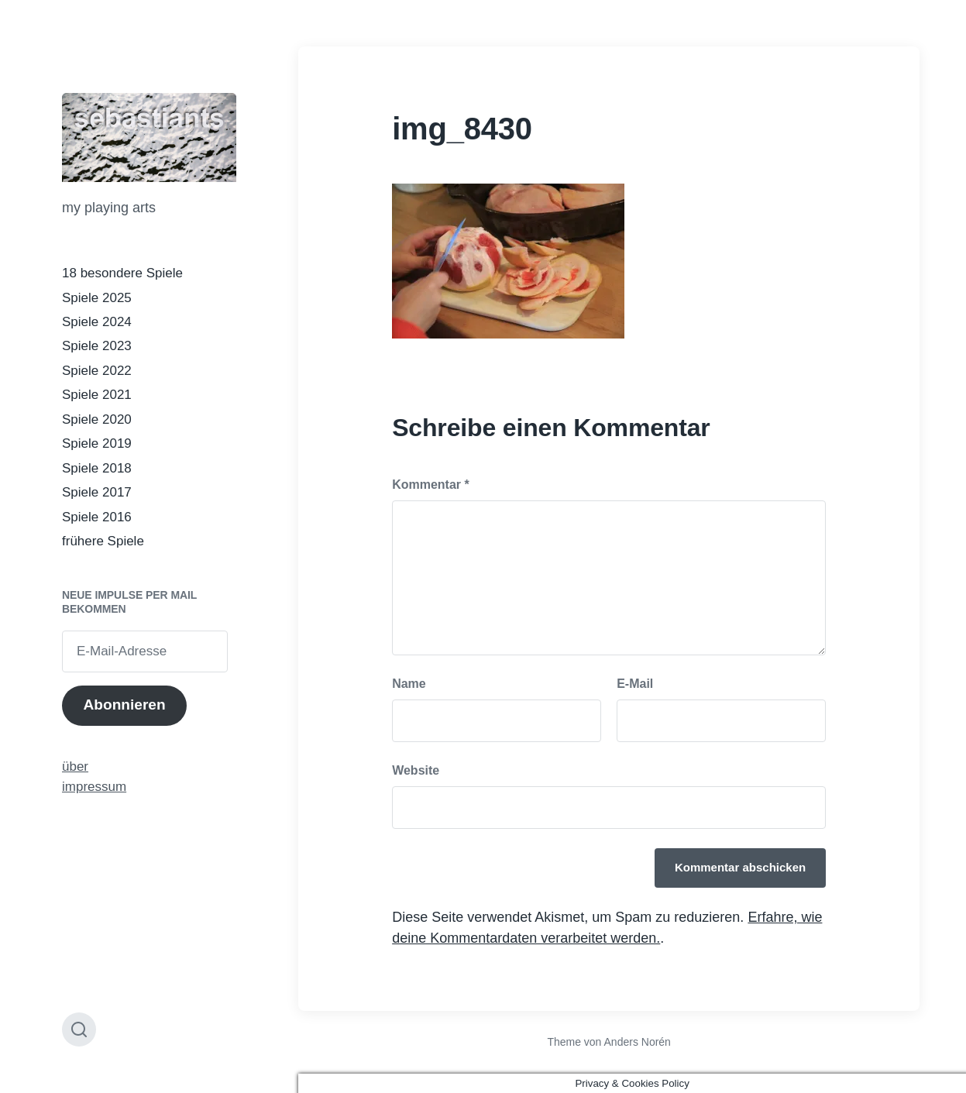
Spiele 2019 (97, 443)
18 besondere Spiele (122, 273)
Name (409, 683)
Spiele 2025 (97, 297)
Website (415, 770)
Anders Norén (637, 1042)
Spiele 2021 (97, 394)
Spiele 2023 (97, 346)
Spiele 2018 (97, 468)
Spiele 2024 (97, 321)
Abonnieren (124, 704)
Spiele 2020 (97, 419)
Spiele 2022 (97, 370)
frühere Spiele (103, 541)
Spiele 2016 (97, 517)
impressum (94, 786)
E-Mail (635, 683)
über (75, 766)
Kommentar (430, 484)
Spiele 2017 (97, 492)
